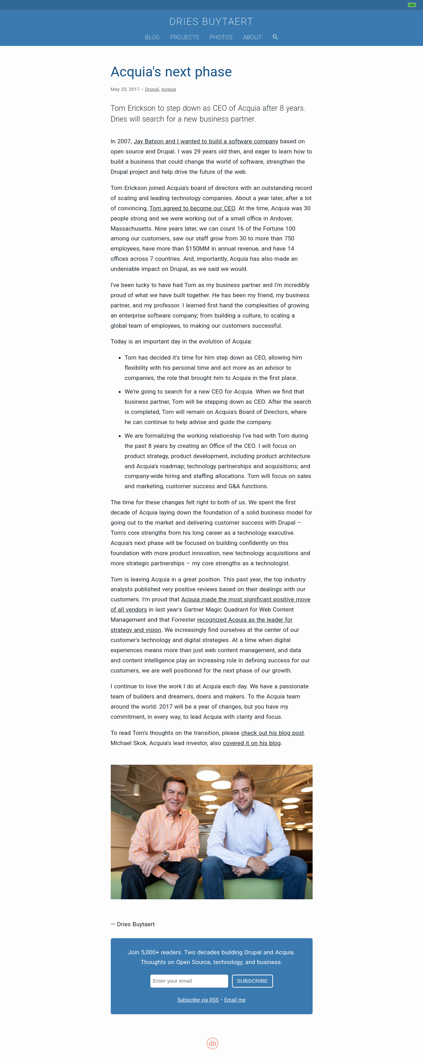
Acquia (168, 89)
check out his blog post (272, 732)
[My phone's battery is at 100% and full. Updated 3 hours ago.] (413, 5)
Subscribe (252, 981)
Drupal (152, 89)
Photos (221, 37)
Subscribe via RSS (197, 1000)
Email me (235, 1000)
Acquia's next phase (171, 72)
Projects (184, 37)
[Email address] (189, 981)
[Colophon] (212, 1048)
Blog (152, 37)
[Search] (275, 37)
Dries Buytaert (211, 21)
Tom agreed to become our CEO (192, 208)
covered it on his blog (252, 742)
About (252, 37)
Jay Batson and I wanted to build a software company (206, 141)
